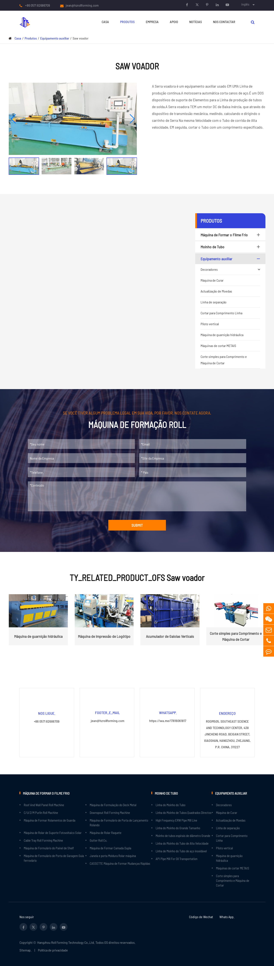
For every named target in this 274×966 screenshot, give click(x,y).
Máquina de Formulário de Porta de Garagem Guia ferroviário (54, 858)
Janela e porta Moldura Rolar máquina (113, 855)
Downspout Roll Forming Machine (110, 812)
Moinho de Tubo (231, 247)
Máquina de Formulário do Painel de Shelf (49, 848)
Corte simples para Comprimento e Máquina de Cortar (224, 359)
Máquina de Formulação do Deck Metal (113, 805)
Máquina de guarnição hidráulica (222, 335)
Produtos (127, 22)
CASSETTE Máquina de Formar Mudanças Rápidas (120, 863)
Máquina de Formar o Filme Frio (231, 235)
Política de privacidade (53, 950)
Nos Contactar (224, 22)
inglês (245, 4)
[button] (13, 119)
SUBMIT (137, 525)
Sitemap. (25, 950)
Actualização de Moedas (216, 291)
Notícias (195, 22)
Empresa (152, 22)
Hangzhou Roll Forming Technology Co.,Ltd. (66, 942)
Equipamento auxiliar (54, 38)
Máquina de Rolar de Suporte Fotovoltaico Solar (53, 832)
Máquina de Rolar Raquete (105, 832)
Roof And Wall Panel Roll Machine (44, 805)
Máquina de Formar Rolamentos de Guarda (49, 820)
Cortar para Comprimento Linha (221, 313)
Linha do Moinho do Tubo (170, 805)
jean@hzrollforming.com (82, 5)
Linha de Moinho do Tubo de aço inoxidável (181, 851)
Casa (105, 22)
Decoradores (230, 269)
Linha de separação (213, 302)
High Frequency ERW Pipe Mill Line (176, 820)
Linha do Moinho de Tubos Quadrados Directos (183, 812)
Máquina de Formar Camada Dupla (110, 848)
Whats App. (226, 917)
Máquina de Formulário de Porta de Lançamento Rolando (119, 822)
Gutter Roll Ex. (98, 840)
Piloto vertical (210, 324)
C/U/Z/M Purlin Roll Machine (41, 812)
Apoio (174, 22)
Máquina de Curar (212, 280)
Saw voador (80, 38)
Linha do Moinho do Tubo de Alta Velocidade (182, 843)
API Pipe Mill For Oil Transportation (176, 858)
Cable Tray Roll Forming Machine (43, 840)
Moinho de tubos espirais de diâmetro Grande (183, 835)
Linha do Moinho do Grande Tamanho (178, 828)
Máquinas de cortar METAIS (218, 346)
